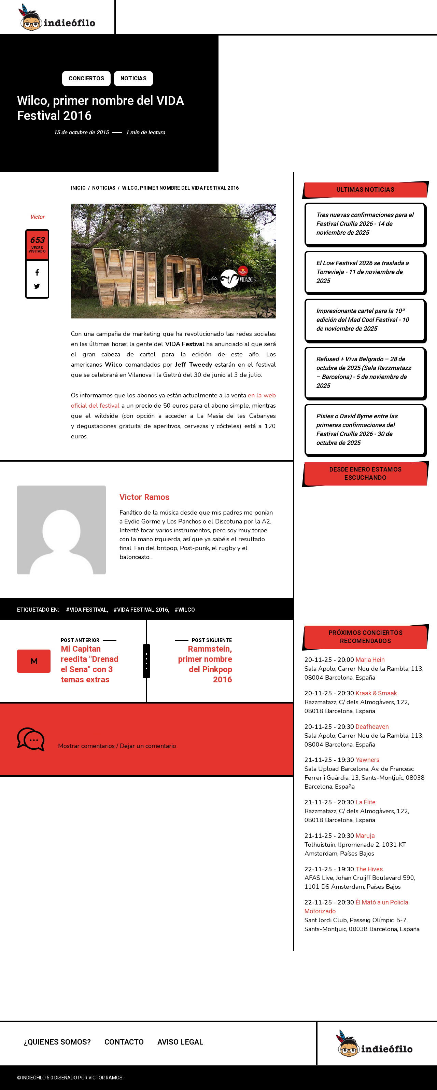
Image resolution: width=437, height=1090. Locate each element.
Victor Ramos (144, 497)
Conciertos (86, 78)
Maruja (365, 836)
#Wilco (184, 610)
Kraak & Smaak (376, 693)
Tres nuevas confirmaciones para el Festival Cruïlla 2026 (364, 219)
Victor (37, 217)
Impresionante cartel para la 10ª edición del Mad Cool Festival (360, 315)
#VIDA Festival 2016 (140, 610)
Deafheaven (372, 727)
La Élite (366, 802)
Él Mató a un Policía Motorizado (356, 907)
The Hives (369, 869)
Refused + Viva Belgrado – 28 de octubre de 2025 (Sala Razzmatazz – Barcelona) (363, 368)
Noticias (133, 78)
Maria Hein (370, 660)
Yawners (368, 760)
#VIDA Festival (86, 610)
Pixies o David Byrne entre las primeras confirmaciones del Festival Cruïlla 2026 (356, 425)
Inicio (78, 188)
